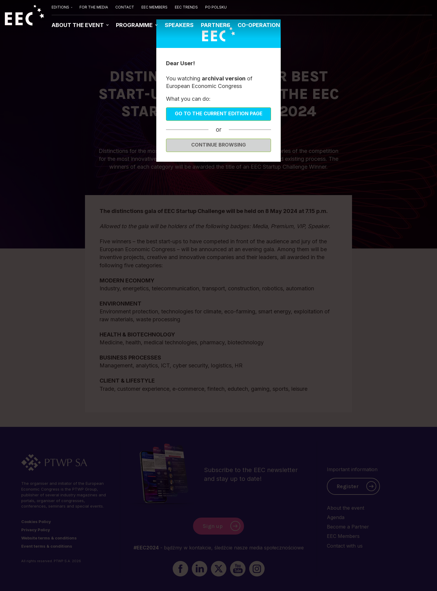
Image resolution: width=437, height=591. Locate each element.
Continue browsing (218, 145)
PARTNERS (215, 25)
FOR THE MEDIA (94, 7)
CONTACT (124, 7)
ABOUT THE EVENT (78, 25)
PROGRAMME (135, 25)
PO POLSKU (216, 7)
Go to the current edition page (219, 113)
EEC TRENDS (186, 7)
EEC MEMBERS (154, 7)
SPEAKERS (179, 25)
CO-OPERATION (259, 25)
